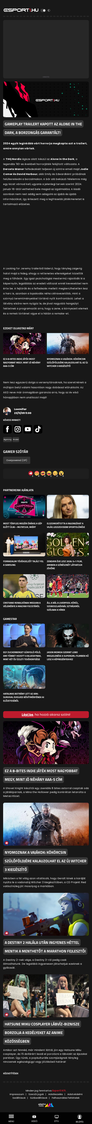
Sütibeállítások (38, 1097)
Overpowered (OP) (16, 460)
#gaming (7, 439)
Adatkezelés (55, 1094)
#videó (16, 439)
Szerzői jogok (36, 1094)
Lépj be (27, 714)
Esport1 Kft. (59, 1090)
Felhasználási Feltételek (65, 1097)
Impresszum (17, 1094)
